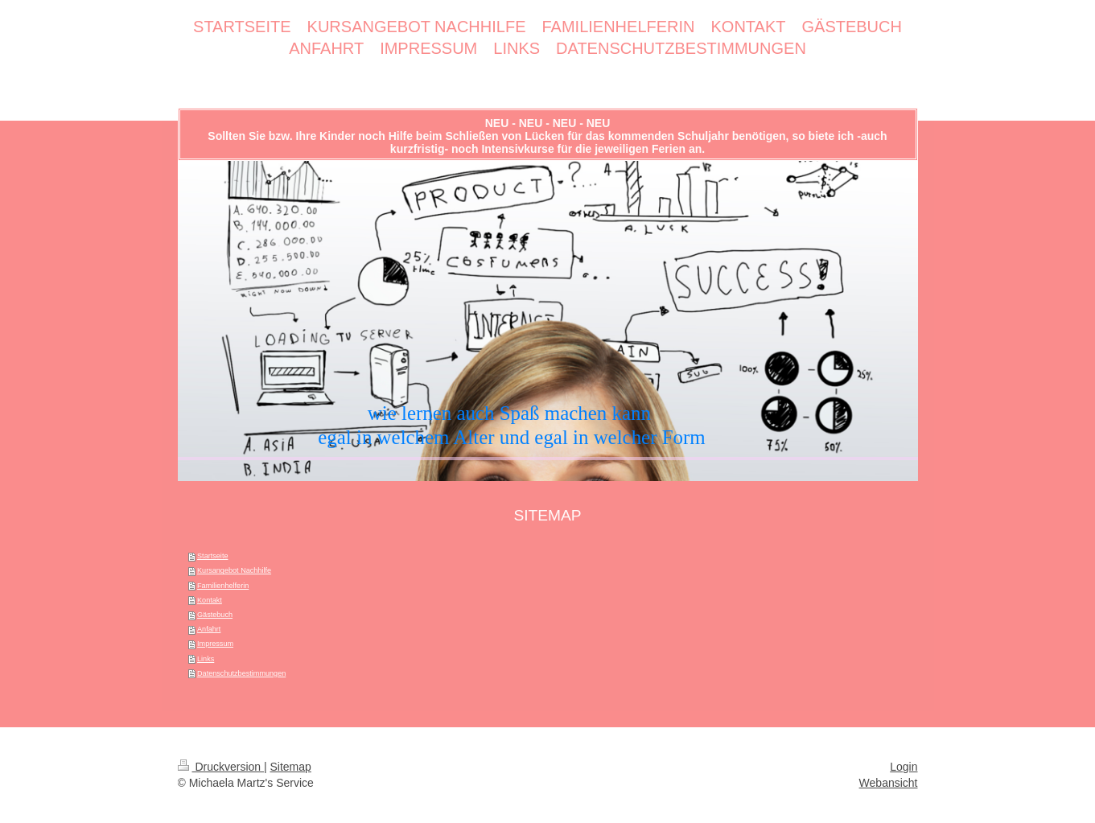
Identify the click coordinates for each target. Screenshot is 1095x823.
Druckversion (221, 766)
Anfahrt (208, 629)
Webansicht (888, 782)
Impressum (215, 644)
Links (205, 659)
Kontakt (209, 600)
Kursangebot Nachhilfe (234, 570)
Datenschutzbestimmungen (241, 673)
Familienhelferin (223, 586)
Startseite (212, 556)
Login (903, 766)
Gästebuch (215, 615)
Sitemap (290, 766)
